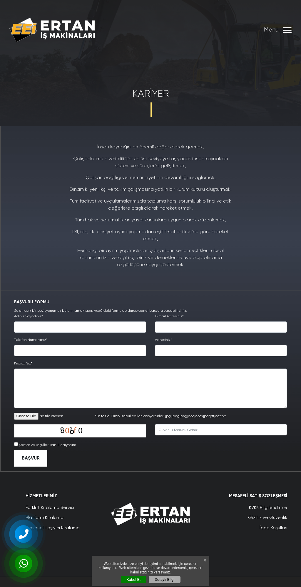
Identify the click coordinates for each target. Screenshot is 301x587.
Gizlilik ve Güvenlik (267, 517)
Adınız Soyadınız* (28, 316)
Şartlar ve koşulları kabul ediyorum (47, 445)
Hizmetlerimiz (41, 496)
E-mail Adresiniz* (169, 316)
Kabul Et (134, 579)
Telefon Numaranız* (30, 340)
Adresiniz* (163, 340)
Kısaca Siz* (23, 363)
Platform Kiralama (44, 517)
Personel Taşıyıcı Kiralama (53, 528)
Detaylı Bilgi (164, 579)
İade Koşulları (273, 528)
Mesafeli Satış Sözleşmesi (258, 496)
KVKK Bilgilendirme (268, 507)
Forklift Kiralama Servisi (50, 507)
